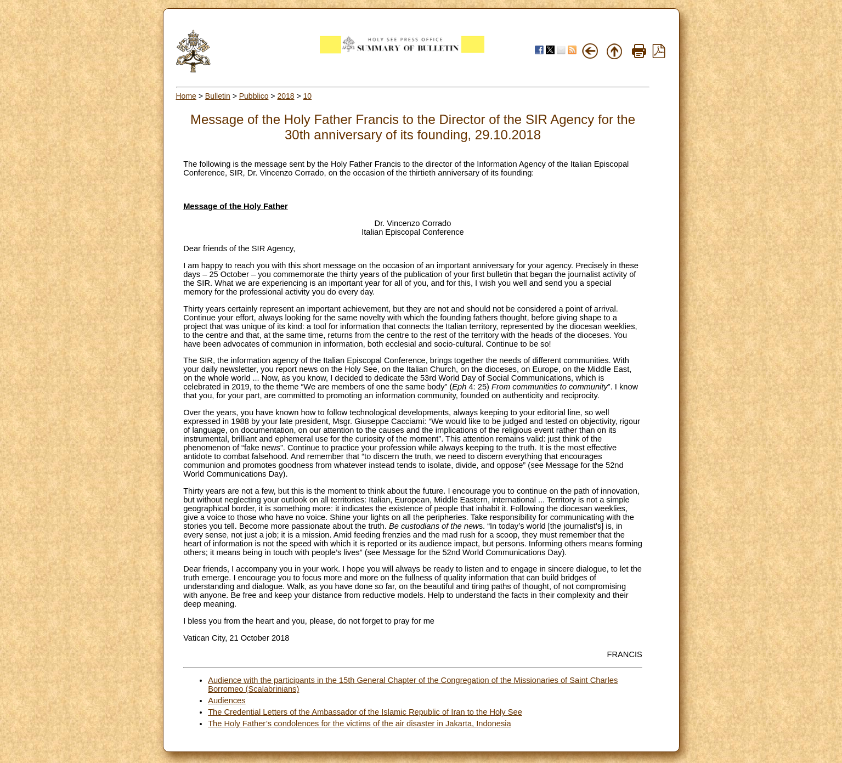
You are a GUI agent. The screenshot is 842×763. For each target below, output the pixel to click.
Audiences (226, 700)
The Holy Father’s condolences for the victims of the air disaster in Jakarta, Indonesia (359, 723)
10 (307, 96)
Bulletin (217, 96)
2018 (285, 96)
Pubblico (254, 96)
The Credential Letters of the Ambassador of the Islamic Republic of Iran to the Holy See (365, 712)
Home (186, 96)
